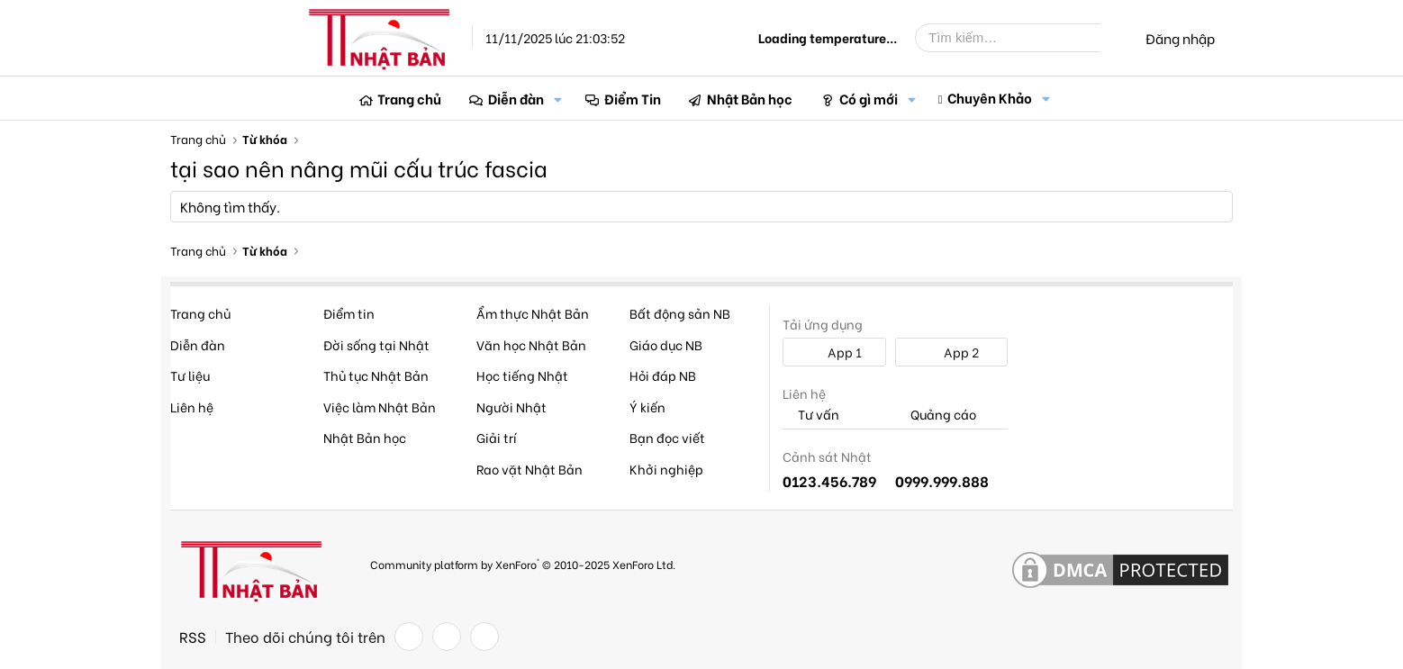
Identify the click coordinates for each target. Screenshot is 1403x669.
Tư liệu (190, 375)
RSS (192, 636)
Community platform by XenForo (522, 563)
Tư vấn (811, 414)
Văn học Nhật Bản (531, 344)
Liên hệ (191, 406)
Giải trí (496, 437)
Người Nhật (511, 406)
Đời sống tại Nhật (376, 344)
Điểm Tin (632, 98)
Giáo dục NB (665, 344)
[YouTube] (484, 636)
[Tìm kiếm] (1021, 37)
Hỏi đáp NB (662, 375)
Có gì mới (868, 98)
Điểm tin (349, 312)
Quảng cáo (935, 414)
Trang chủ (409, 98)
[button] (558, 98)
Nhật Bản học (749, 98)
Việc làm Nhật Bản (379, 406)
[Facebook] (408, 636)
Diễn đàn (516, 98)
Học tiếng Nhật (522, 375)
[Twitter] (446, 636)
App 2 (951, 351)
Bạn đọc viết (667, 437)
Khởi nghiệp (666, 468)
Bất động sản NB (679, 312)
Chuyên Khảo (989, 97)
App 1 (835, 351)
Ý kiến (647, 406)
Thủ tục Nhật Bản (376, 375)
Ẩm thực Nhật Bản (532, 312)
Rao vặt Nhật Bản (529, 468)
